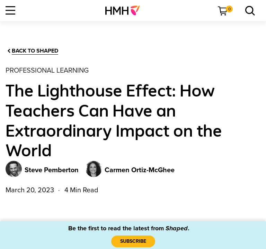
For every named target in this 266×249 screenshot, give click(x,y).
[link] (125, 10)
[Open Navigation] (10, 10)
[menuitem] (125, 10)
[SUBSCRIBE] (133, 241)
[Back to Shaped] (32, 51)
